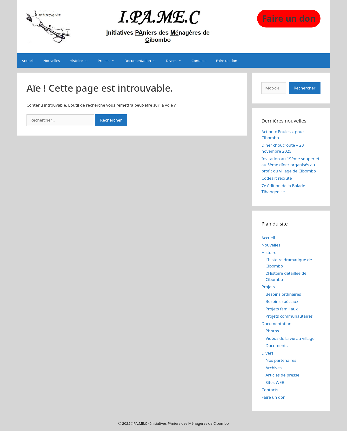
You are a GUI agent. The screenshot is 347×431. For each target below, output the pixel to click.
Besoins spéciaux (282, 301)
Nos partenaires (281, 360)
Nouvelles (51, 60)
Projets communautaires (289, 316)
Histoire (81, 60)
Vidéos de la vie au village (290, 338)
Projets (109, 60)
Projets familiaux (282, 309)
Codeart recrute (276, 178)
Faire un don (226, 60)
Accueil (27, 60)
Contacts (199, 60)
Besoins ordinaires (283, 294)
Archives (274, 367)
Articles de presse (282, 375)
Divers (176, 60)
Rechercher (304, 88)
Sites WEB (275, 382)
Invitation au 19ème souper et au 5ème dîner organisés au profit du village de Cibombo (290, 165)
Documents (277, 345)
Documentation (143, 60)
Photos (272, 331)
